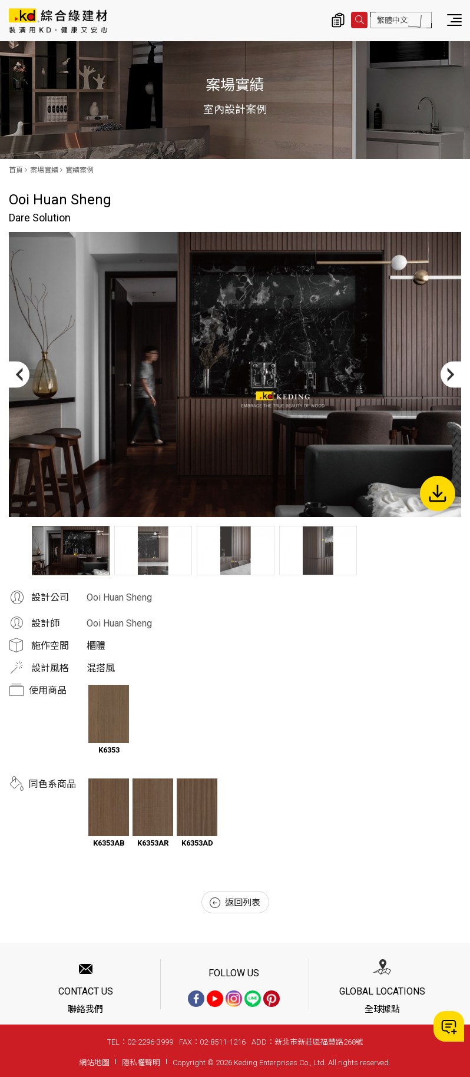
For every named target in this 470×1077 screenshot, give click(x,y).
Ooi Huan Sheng (119, 597)
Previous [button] (19, 375)
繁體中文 (392, 20)
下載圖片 (437, 493)
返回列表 (235, 902)
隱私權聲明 (141, 1062)
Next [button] (451, 375)
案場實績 (44, 170)
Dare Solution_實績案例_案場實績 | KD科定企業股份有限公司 (58, 20)
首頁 (16, 170)
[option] (235, 374)
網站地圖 (94, 1062)
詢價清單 (338, 20)
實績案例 (79, 170)
